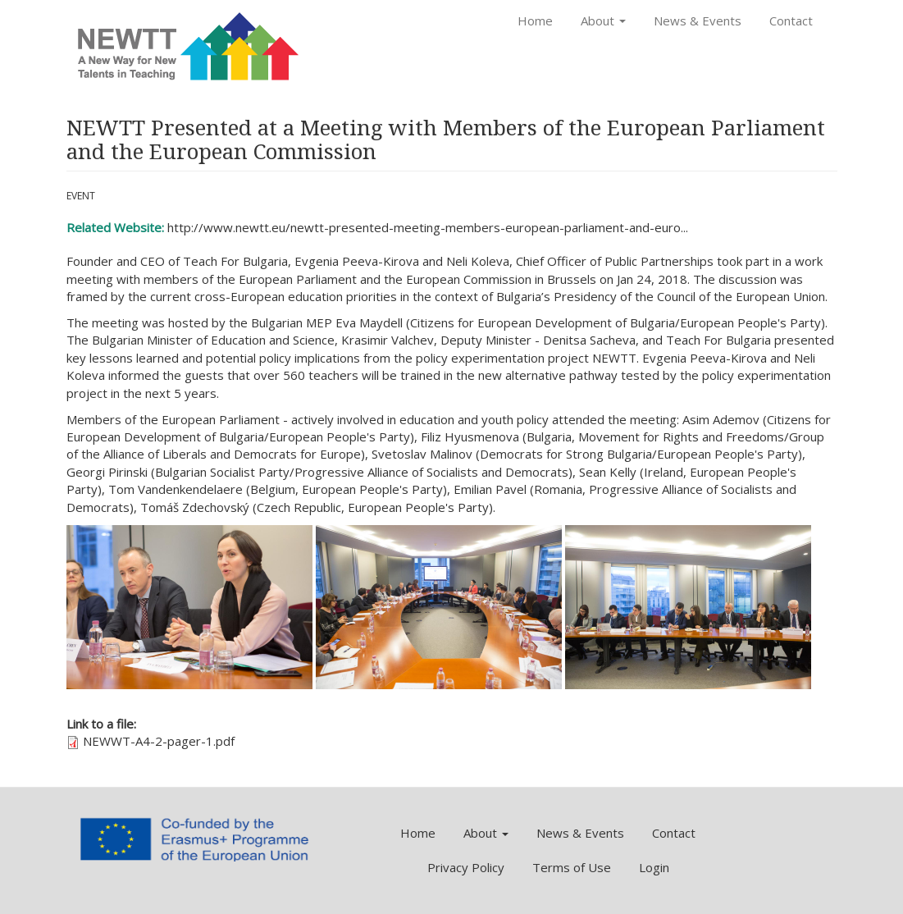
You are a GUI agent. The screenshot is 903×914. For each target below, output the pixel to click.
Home (535, 20)
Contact (791, 20)
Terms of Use (571, 867)
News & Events (697, 20)
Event (80, 196)
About (603, 20)
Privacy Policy (465, 867)
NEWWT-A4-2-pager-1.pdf (159, 741)
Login (654, 867)
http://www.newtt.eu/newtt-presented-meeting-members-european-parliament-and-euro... (427, 227)
